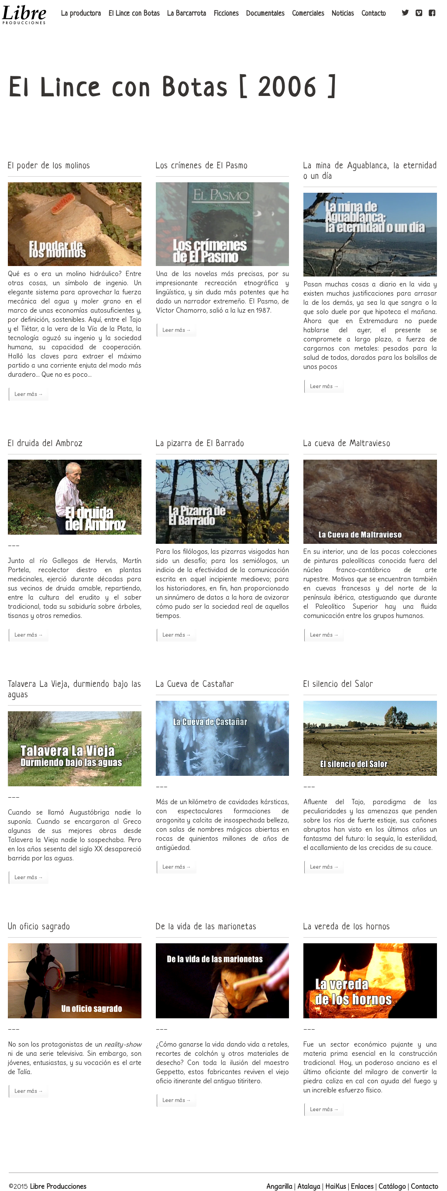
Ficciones (226, 14)
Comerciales (308, 14)
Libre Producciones (58, 1186)
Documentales (265, 14)
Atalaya (308, 1186)
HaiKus (335, 1186)
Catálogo (392, 1186)
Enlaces (362, 1186)
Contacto (373, 14)
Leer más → (28, 394)
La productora (81, 14)
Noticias (343, 14)
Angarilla (279, 1186)
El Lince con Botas (134, 14)
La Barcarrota (186, 14)
